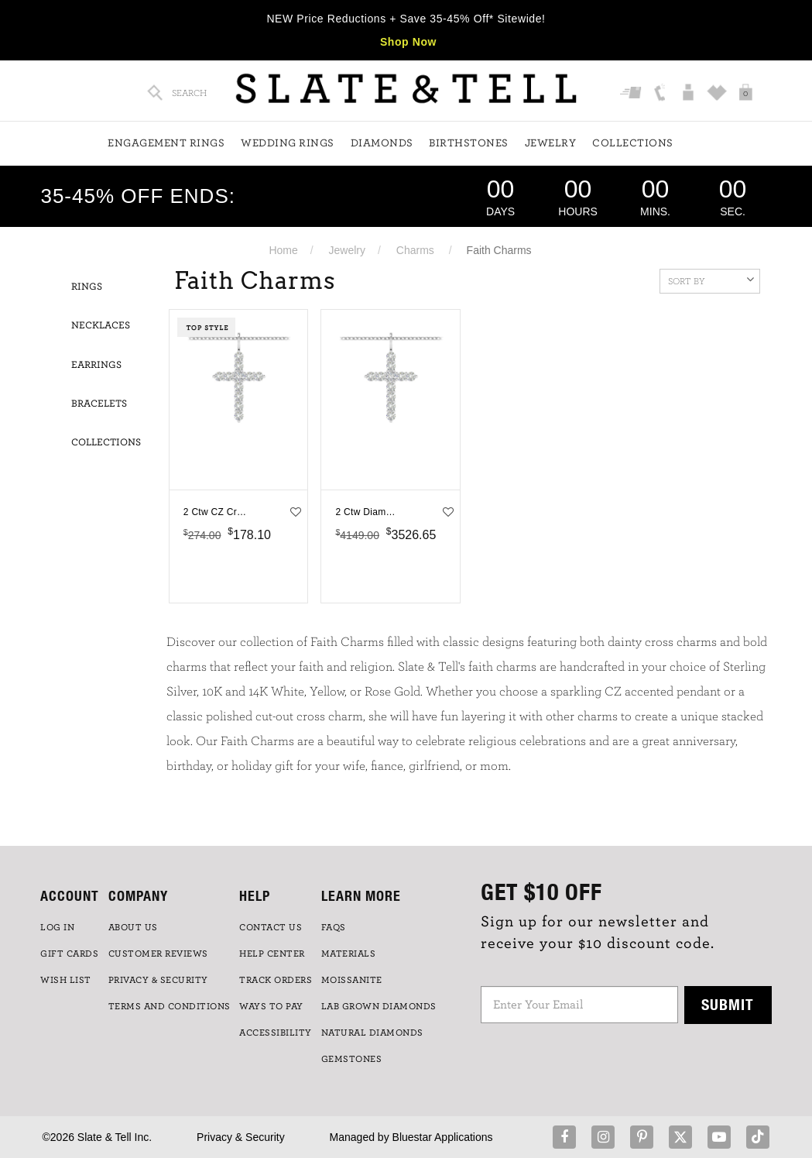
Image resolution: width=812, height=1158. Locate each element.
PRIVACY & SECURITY (158, 979)
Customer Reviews (158, 953)
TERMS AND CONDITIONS (169, 1006)
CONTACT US (270, 927)
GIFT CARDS (69, 953)
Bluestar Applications (442, 1137)
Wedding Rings (287, 143)
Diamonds (382, 143)
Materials (348, 953)
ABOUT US (133, 927)
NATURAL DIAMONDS (372, 1032)
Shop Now (408, 42)
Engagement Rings (166, 143)
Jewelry (551, 143)
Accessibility (275, 1032)
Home (283, 250)
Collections (632, 143)
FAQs (333, 927)
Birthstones (469, 143)
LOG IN (57, 927)
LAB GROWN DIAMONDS (379, 1006)
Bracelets (99, 404)
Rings (86, 287)
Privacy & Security (241, 1137)
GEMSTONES (351, 1059)
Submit (727, 1004)
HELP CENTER (272, 953)
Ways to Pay (271, 1006)
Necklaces (100, 326)
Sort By (711, 279)
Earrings (96, 365)
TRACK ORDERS (275, 979)
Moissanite (351, 979)
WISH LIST (65, 979)
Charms (415, 250)
